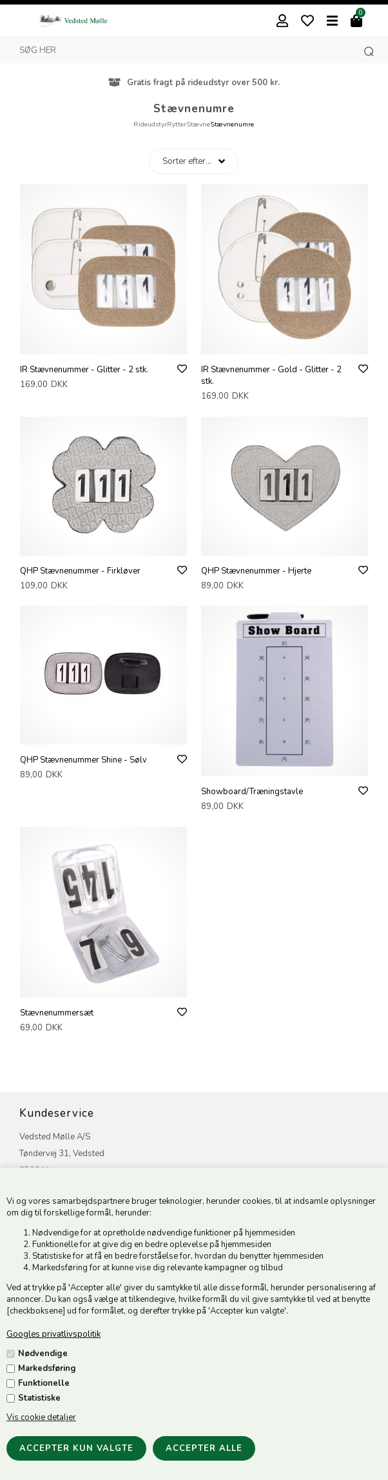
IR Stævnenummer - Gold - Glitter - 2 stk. (271, 375)
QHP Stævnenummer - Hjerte (256, 571)
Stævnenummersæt (56, 1013)
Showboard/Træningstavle (252, 791)
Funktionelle (44, 1383)
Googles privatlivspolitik (53, 1334)
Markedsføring (47, 1368)
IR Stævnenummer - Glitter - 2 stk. (84, 369)
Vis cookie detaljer (41, 1417)
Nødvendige (43, 1353)
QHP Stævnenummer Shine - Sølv (83, 760)
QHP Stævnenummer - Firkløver (80, 571)
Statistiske (39, 1398)
